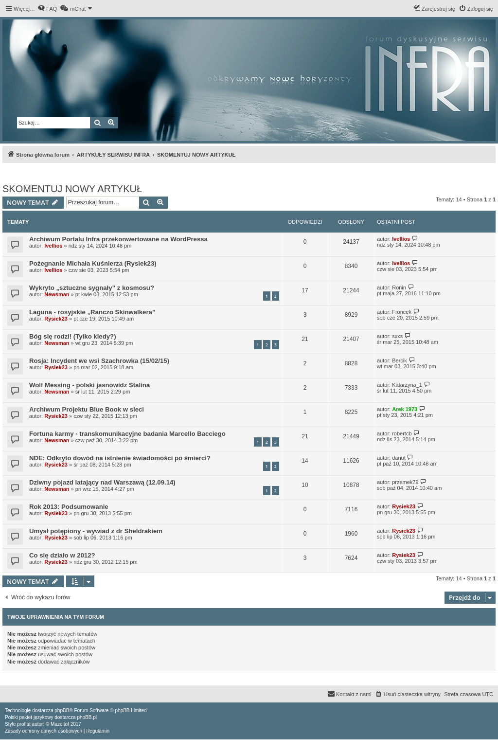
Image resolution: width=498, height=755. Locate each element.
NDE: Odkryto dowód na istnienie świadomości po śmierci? (120, 458)
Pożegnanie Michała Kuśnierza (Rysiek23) (93, 263)
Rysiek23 (56, 319)
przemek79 (405, 482)
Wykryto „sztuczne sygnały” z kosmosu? (91, 287)
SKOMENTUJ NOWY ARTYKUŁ (72, 188)
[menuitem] (47, 9)
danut (399, 458)
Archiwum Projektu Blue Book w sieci (86, 409)
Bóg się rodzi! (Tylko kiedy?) (72, 336)
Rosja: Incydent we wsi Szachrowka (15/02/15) (99, 360)
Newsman (56, 294)
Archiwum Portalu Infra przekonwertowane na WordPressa (118, 239)
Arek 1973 (404, 409)
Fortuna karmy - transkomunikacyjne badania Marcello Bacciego (127, 433)
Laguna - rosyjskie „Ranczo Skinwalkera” (92, 312)
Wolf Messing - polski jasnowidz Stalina (89, 385)
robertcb (401, 433)
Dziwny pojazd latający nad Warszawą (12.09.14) (102, 482)
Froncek (401, 312)
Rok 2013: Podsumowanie (68, 506)
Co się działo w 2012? (62, 555)
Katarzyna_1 (407, 385)
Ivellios (53, 246)
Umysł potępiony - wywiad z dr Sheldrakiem (95, 531)
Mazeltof (60, 724)
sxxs (397, 336)
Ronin (399, 287)
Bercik (399, 360)
